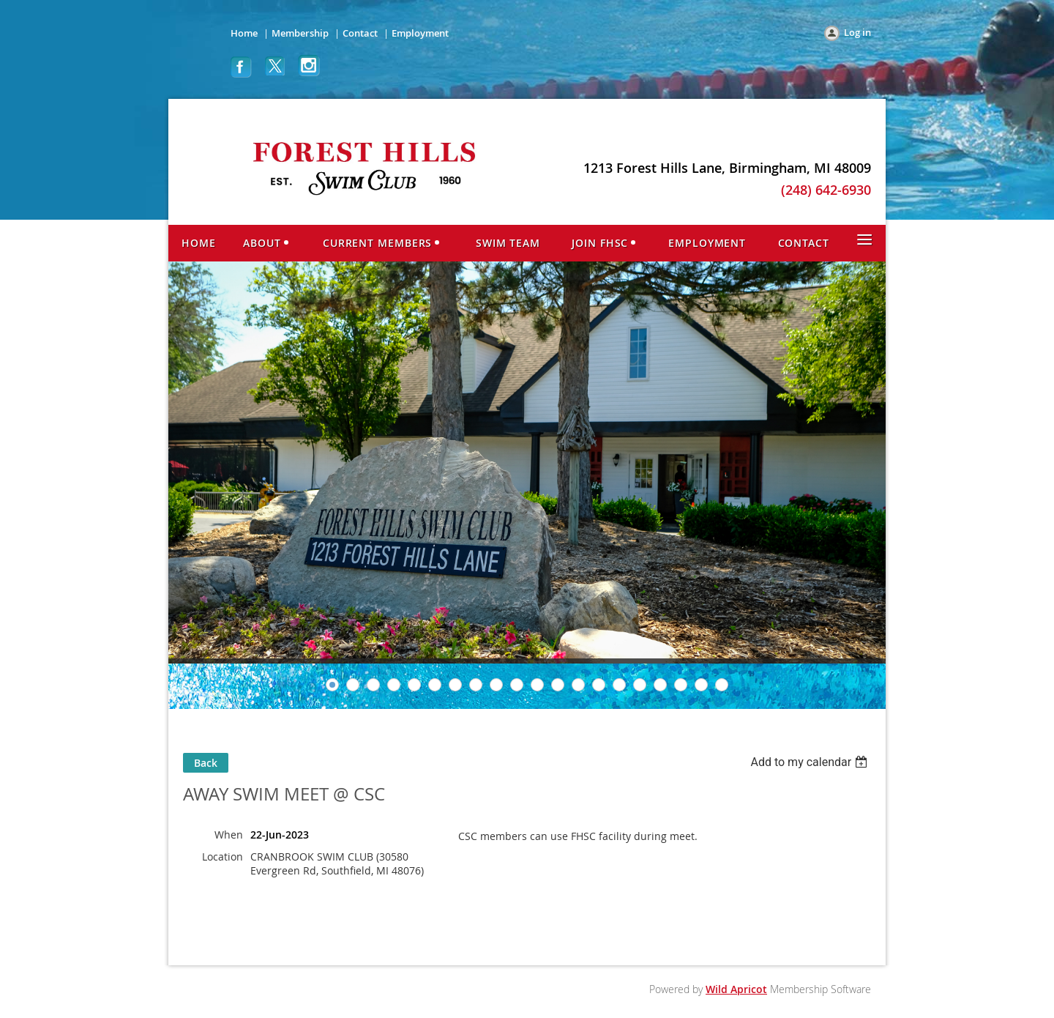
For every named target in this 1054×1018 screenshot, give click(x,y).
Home (244, 33)
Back (205, 763)
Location (222, 856)
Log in (857, 32)
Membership (300, 33)
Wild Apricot (736, 989)
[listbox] (810, 762)
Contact (360, 33)
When (228, 834)
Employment (420, 33)
